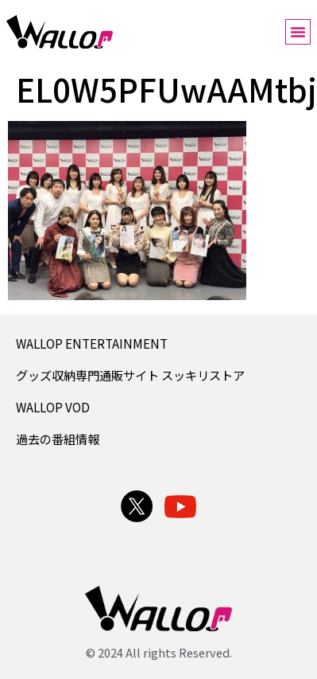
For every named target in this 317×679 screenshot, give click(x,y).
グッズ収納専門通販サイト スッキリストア (130, 375)
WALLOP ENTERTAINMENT (92, 343)
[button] (298, 32)
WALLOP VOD (53, 407)
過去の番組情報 (57, 439)
